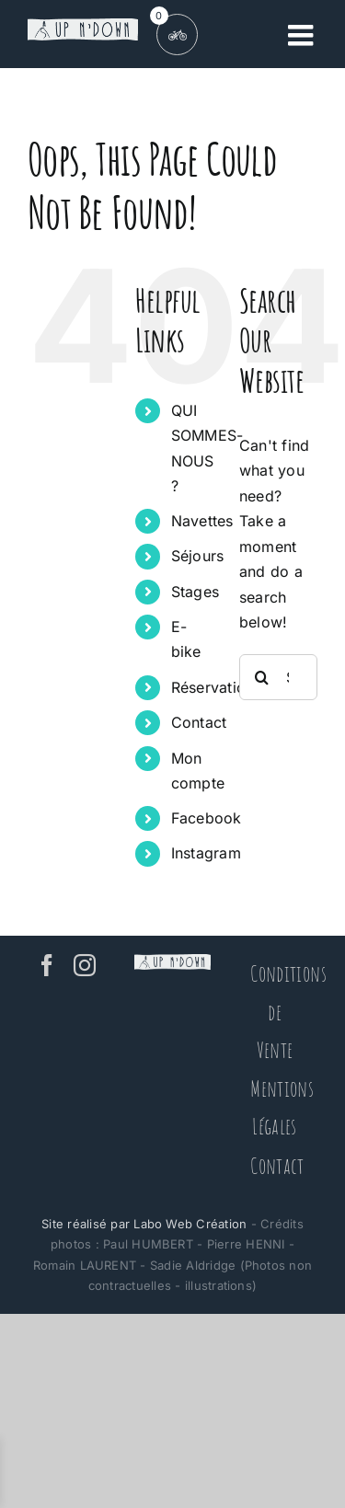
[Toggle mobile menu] (302, 35)
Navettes (202, 521)
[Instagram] (85, 965)
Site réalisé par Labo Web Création (144, 1223)
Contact (199, 722)
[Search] (262, 677)
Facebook (206, 818)
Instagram (206, 853)
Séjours (197, 556)
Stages (195, 591)
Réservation (213, 687)
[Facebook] (47, 965)
